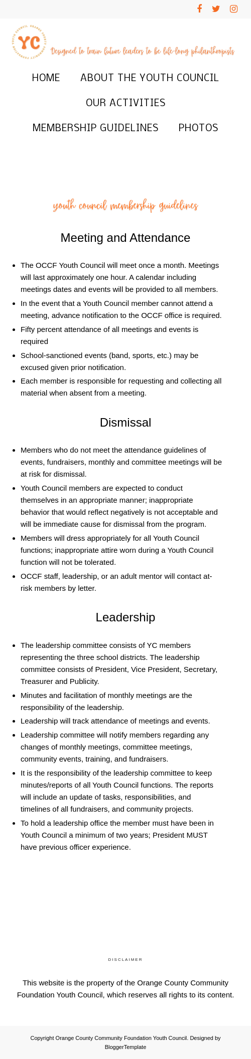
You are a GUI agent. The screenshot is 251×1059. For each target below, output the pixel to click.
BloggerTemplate (126, 1047)
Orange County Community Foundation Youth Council (121, 1038)
